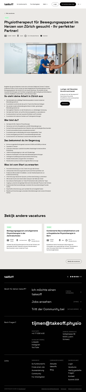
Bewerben (65, 103)
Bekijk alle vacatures (74, 261)
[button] (45, 4)
